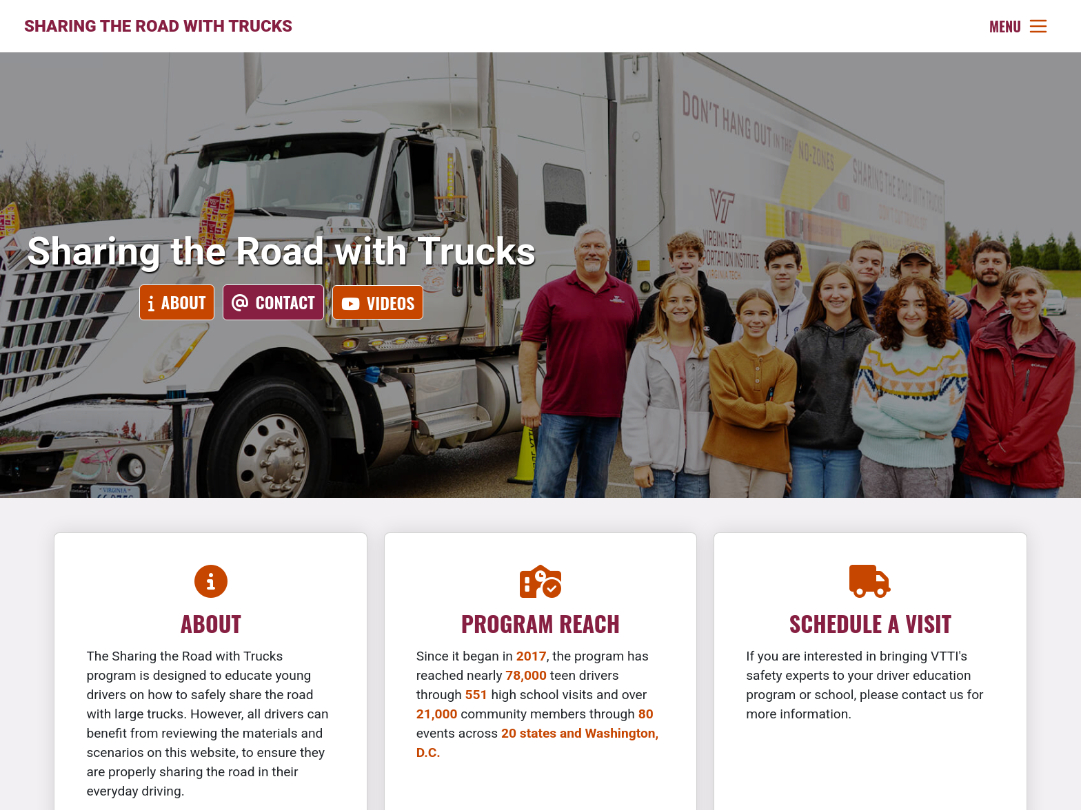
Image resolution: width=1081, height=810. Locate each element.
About (183, 301)
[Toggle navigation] (1019, 26)
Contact (284, 301)
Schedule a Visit (870, 623)
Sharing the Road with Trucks (158, 26)
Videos (391, 302)
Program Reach (540, 623)
